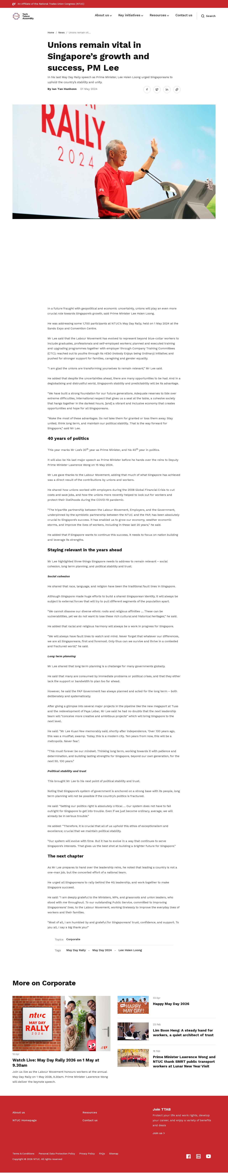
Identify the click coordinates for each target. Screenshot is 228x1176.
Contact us (89, 1123)
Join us (157, 1136)
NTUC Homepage (24, 1123)
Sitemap (113, 1157)
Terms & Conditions (23, 1157)
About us (18, 1116)
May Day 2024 (102, 949)
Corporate (73, 938)
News (61, 32)
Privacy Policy (87, 1157)
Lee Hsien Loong (130, 949)
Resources (89, 1116)
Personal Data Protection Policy (57, 1157)
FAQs (102, 1157)
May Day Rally (76, 949)
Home (51, 32)
